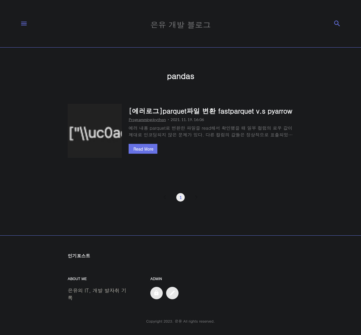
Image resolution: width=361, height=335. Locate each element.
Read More (143, 149)
